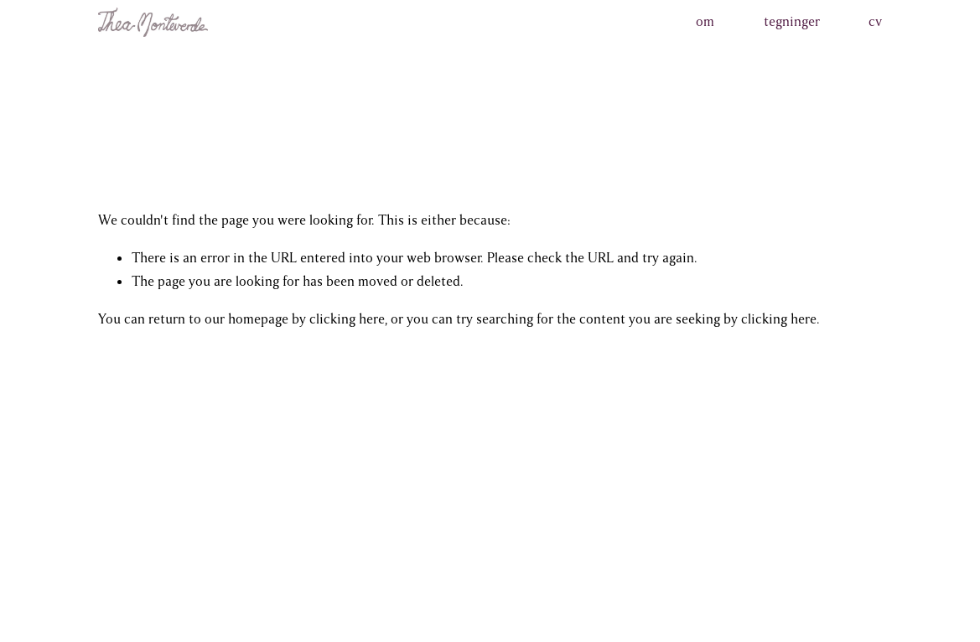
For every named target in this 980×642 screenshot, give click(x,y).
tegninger (792, 22)
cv (875, 22)
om (705, 22)
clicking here (347, 319)
